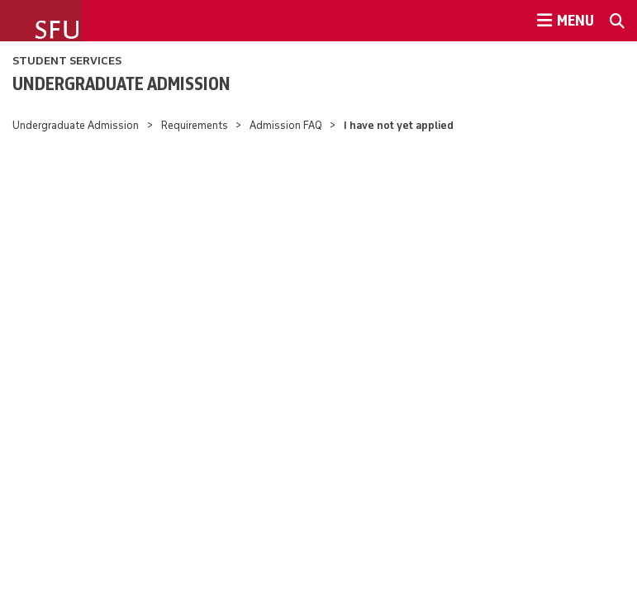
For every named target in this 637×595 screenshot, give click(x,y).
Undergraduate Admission (121, 83)
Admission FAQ (286, 125)
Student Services (66, 61)
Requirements (194, 125)
